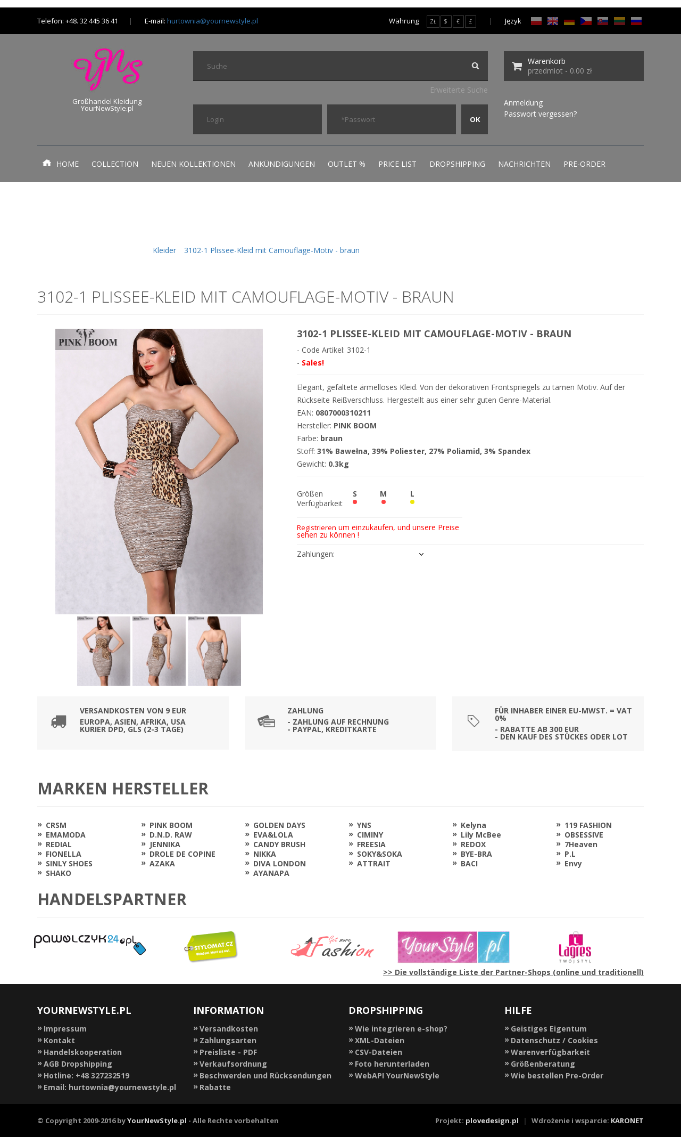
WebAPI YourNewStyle (397, 1075)
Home (61, 163)
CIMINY (370, 835)
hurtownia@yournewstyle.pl (212, 21)
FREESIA (371, 844)
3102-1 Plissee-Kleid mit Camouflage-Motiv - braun (272, 250)
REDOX (473, 844)
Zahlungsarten (228, 1040)
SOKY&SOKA (379, 854)
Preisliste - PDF (228, 1052)
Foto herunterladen (392, 1064)
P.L (570, 854)
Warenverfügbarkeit (550, 1052)
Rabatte (215, 1087)
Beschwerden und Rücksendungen (265, 1075)
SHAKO (58, 873)
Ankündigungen (281, 164)
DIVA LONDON (279, 863)
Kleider (164, 250)
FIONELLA (63, 854)
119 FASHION (588, 825)
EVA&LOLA (273, 835)
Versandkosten (229, 1029)
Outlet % (347, 164)
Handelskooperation (83, 1052)
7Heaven (580, 844)
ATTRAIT (374, 863)
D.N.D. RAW (171, 835)
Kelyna (473, 825)
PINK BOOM (171, 825)
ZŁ (433, 21)
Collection (115, 164)
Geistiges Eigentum (549, 1029)
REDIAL (59, 844)
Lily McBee (481, 835)
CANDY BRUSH (279, 844)
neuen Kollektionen (193, 164)
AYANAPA (271, 873)
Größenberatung (543, 1064)
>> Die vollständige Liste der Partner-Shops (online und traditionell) (513, 972)
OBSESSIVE (583, 835)
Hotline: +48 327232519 (86, 1075)
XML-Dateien (379, 1040)
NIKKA (264, 854)
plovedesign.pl (492, 1120)
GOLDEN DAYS (279, 825)
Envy (573, 863)
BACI (469, 863)
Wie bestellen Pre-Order (557, 1075)
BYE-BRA (476, 854)
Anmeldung (523, 103)
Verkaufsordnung (233, 1064)
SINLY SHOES (69, 863)
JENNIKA (165, 844)
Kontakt (59, 1040)
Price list (397, 164)
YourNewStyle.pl (157, 1120)
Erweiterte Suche (459, 90)
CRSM (56, 825)
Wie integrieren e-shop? (401, 1029)
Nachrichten (524, 164)
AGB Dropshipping (78, 1064)
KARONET (627, 1120)
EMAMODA (66, 835)
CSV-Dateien (378, 1052)
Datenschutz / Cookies (554, 1040)
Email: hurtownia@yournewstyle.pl (110, 1087)
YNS (364, 825)
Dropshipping (457, 164)
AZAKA (162, 863)
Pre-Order (584, 164)
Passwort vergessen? (540, 114)
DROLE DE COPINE (182, 854)
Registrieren (316, 527)
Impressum (65, 1029)
